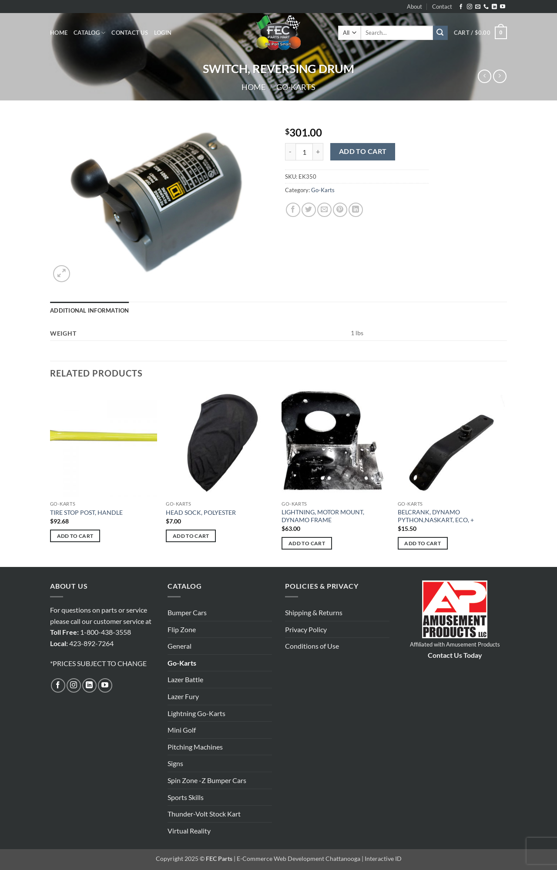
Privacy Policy (306, 629)
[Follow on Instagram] (469, 7)
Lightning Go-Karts (196, 713)
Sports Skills (186, 797)
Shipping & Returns (313, 612)
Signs (175, 763)
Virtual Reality (189, 831)
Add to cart (363, 151)
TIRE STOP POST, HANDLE (86, 512)
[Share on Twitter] (309, 210)
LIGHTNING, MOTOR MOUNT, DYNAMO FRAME (323, 516)
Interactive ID (383, 858)
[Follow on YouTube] (502, 7)
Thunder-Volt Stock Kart (204, 814)
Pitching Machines (195, 747)
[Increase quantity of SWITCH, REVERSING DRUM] (318, 151)
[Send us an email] (477, 7)
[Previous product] (500, 76)
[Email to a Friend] (324, 210)
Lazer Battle (185, 679)
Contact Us (129, 32)
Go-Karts (295, 87)
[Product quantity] (304, 151)
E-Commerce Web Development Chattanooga (298, 858)
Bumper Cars (187, 612)
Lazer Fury (183, 696)
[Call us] (486, 7)
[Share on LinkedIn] (356, 210)
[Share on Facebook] (293, 210)
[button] (162, 32)
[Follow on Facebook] (460, 7)
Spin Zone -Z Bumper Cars (207, 780)
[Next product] (484, 76)
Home (58, 32)
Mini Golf (182, 730)
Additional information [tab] (89, 310)
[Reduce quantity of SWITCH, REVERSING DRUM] (290, 151)
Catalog (89, 33)
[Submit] (440, 33)
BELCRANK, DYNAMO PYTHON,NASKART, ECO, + (436, 516)
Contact (442, 6)
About (414, 6)
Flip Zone (182, 629)
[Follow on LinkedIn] (494, 7)
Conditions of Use (312, 646)
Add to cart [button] (75, 536)
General (179, 646)
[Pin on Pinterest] (340, 210)
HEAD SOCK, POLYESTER (201, 512)
